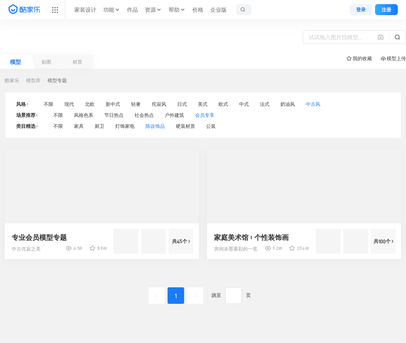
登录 (361, 9)
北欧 (90, 104)
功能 (108, 9)
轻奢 (136, 104)
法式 (264, 104)
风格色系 (83, 115)
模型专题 (57, 80)
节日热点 (114, 115)
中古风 (313, 104)
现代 (69, 104)
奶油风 (287, 104)
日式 (182, 104)
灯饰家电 (125, 126)
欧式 (223, 104)
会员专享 (204, 115)
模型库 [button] (33, 80)
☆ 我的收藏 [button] (359, 58)
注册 (386, 9)
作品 (132, 9)
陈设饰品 (155, 126)
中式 (244, 104)
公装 (211, 126)
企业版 (218, 9)
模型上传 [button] (393, 58)
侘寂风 (159, 104)
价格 (197, 9)
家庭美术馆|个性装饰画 (251, 237)
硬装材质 (185, 126)
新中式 (113, 104)
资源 (150, 9)
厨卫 (99, 126)
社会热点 (144, 115)
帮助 (174, 9)
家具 (79, 126)
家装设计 (85, 9)
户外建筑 (174, 115)
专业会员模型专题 (39, 237)
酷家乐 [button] (12, 80)
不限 (48, 104)
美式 (202, 104)
